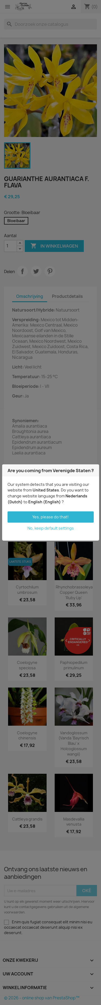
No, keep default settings (50, 528)
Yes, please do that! (50, 516)
